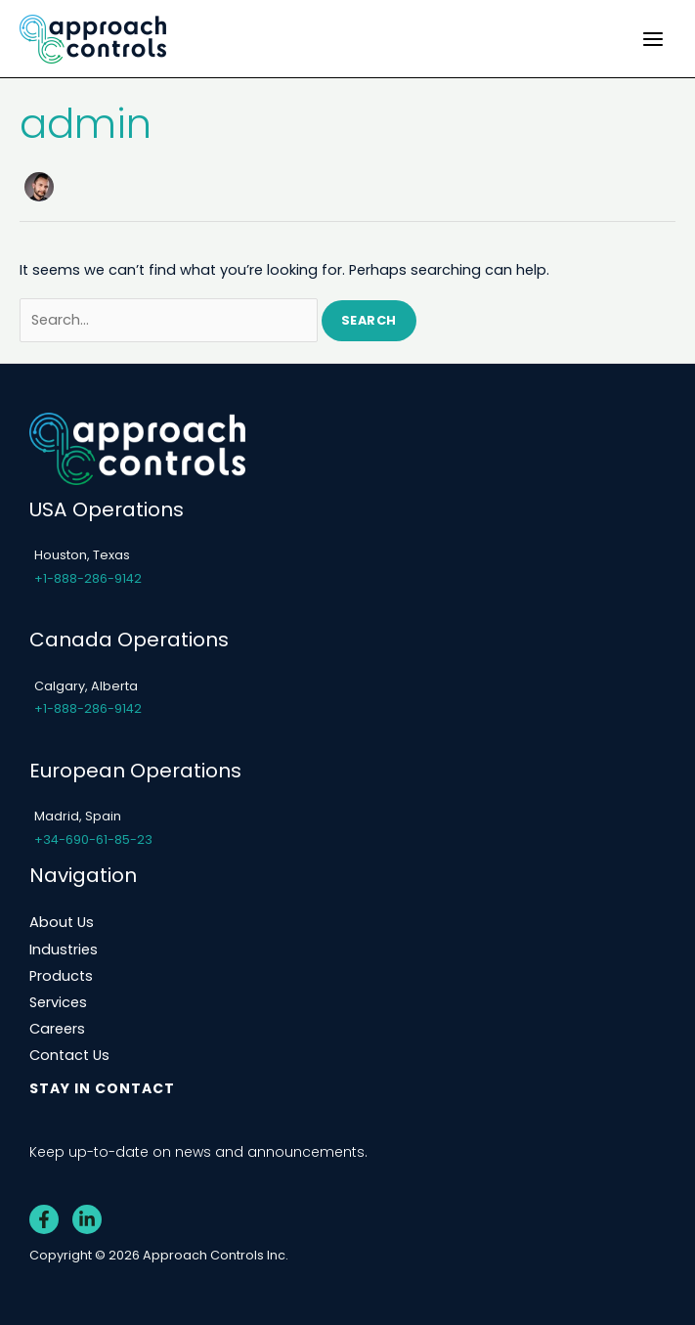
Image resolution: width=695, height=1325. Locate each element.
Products (61, 976)
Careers (57, 1028)
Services (58, 1002)
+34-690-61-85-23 (93, 839)
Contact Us (69, 1055)
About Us (61, 922)
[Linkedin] (87, 1219)
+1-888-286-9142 (88, 578)
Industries (63, 949)
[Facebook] (44, 1219)
